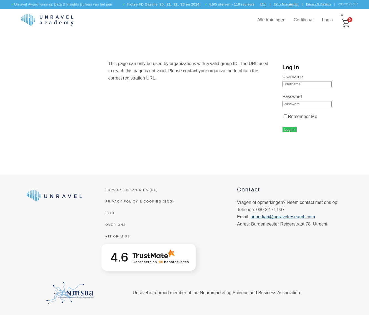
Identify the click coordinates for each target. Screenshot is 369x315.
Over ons (115, 224)
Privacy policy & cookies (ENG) (139, 201)
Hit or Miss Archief (286, 4)
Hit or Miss (117, 236)
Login (327, 19)
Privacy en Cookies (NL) (131, 189)
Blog (263, 4)
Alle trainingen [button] (271, 19)
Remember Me (300, 116)
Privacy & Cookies (318, 4)
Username (293, 76)
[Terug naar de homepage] (47, 20)
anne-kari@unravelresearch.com (283, 216)
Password (292, 96)
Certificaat (304, 19)
